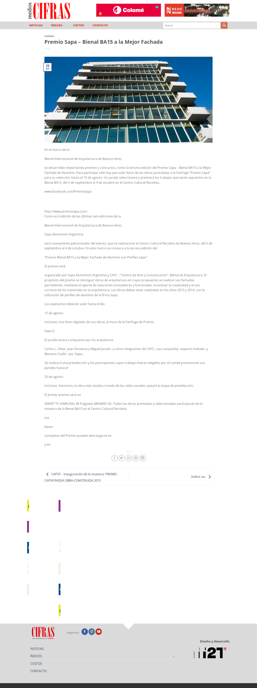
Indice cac (202, 476)
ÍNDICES (58, 25)
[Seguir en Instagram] (92, 631)
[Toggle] (173, 656)
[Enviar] (224, 25)
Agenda (49, 36)
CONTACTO (100, 25)
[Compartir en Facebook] (114, 458)
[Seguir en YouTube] (98, 631)
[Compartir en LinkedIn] (143, 458)
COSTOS (78, 25)
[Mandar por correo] (128, 458)
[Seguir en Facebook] (85, 631)
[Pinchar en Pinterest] (135, 458)
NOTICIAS (36, 25)
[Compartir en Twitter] (121, 458)
